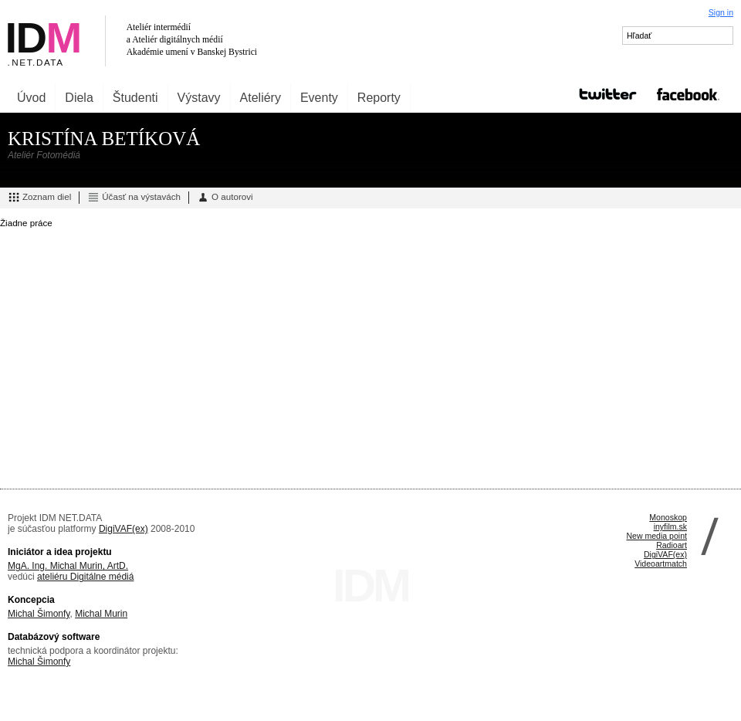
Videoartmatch (660, 563)
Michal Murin (101, 613)
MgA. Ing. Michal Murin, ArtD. (68, 565)
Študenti (135, 97)
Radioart (671, 545)
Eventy (319, 97)
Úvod (31, 97)
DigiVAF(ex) (123, 528)
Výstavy (199, 97)
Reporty (379, 97)
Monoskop (668, 517)
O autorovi (225, 197)
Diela (79, 97)
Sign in (721, 12)
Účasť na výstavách (134, 197)
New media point (656, 535)
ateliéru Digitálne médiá (85, 576)
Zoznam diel (39, 197)
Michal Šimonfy (38, 613)
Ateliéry (260, 97)
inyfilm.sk (670, 526)
